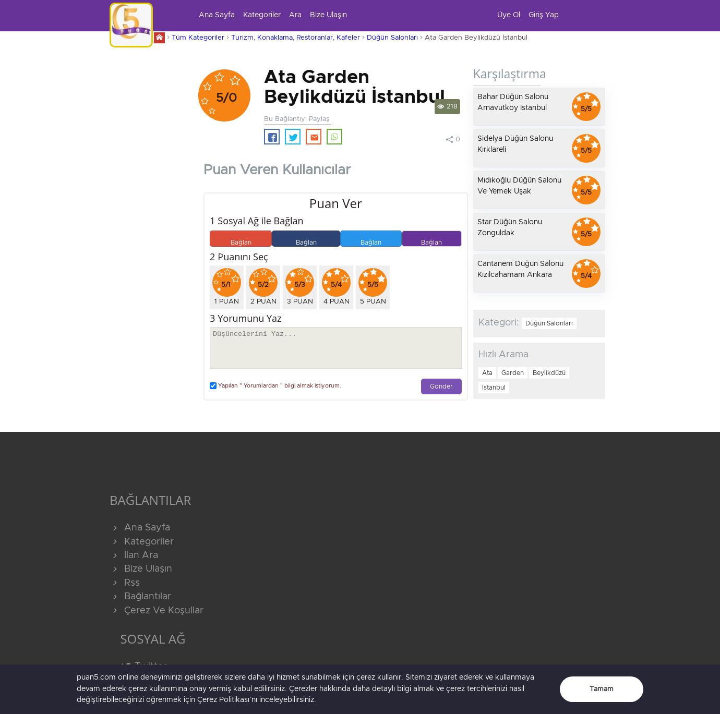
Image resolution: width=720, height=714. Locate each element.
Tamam (602, 689)
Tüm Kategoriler (198, 37)
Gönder (441, 386)
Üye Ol (508, 15)
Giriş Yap (544, 15)
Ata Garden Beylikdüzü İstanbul (476, 37)
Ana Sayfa (217, 15)
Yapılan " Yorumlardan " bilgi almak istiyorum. (275, 385)
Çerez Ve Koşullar (156, 610)
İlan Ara (134, 555)
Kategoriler (262, 15)
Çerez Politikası (223, 700)
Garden (512, 373)
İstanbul (494, 387)
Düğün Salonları (392, 37)
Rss (125, 583)
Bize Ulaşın (328, 15)
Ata (487, 373)
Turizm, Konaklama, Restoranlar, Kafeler (295, 37)
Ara (295, 15)
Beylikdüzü (549, 373)
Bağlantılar (140, 596)
